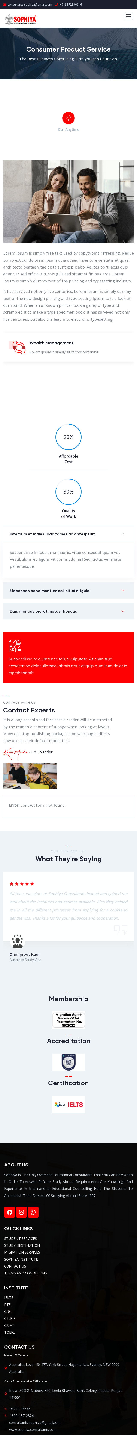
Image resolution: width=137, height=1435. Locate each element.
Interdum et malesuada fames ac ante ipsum (52, 533)
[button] (68, 534)
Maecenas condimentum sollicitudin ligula (49, 590)
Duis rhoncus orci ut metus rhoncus (43, 611)
